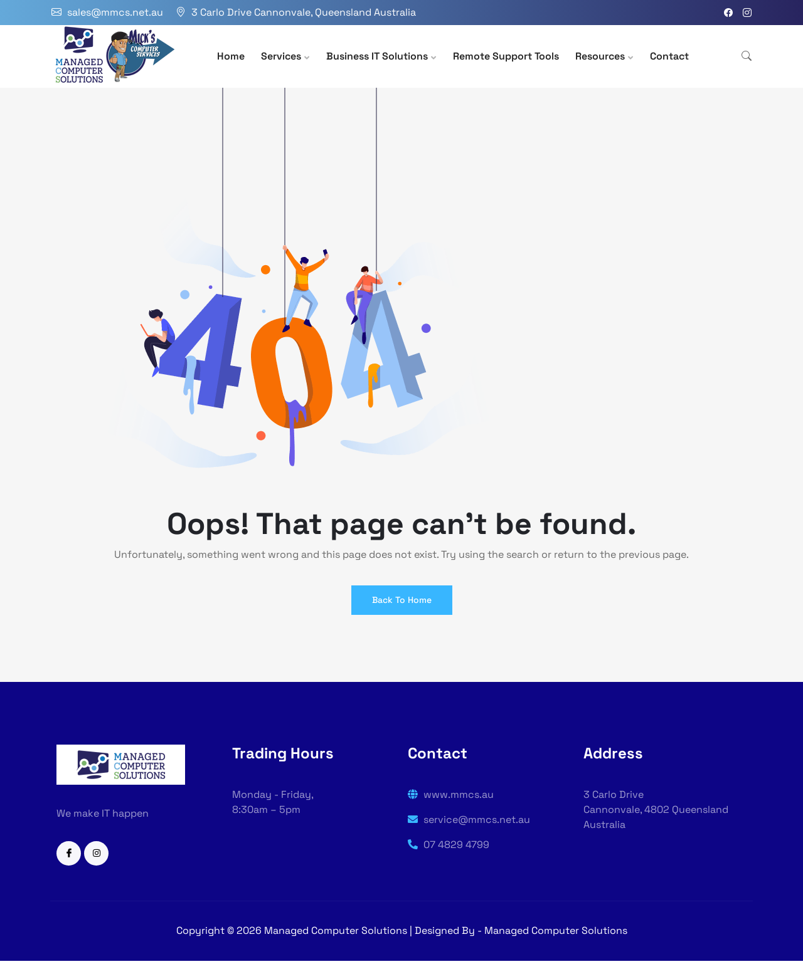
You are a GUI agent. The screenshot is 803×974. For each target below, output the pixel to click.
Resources (600, 56)
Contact (669, 56)
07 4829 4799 (448, 844)
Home (231, 56)
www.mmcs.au (451, 794)
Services (281, 56)
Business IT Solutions (377, 56)
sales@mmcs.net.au (115, 12)
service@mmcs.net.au (469, 819)
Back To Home (402, 599)
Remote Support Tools (506, 56)
